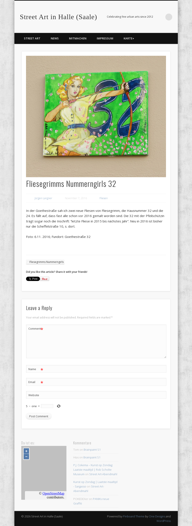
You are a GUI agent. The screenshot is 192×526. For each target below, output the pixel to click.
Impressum (105, 38)
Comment (35, 328)
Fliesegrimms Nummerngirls (46, 262)
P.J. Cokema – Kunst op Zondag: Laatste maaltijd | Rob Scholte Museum (93, 469)
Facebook (160, 17)
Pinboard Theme (133, 516)
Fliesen (104, 198)
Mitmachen (77, 38)
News (55, 38)
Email (35, 382)
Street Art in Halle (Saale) (58, 17)
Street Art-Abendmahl (103, 474)
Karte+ (129, 38)
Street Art (32, 38)
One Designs (157, 516)
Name (35, 369)
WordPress (164, 521)
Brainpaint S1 (92, 450)
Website (33, 395)
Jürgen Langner (43, 198)
